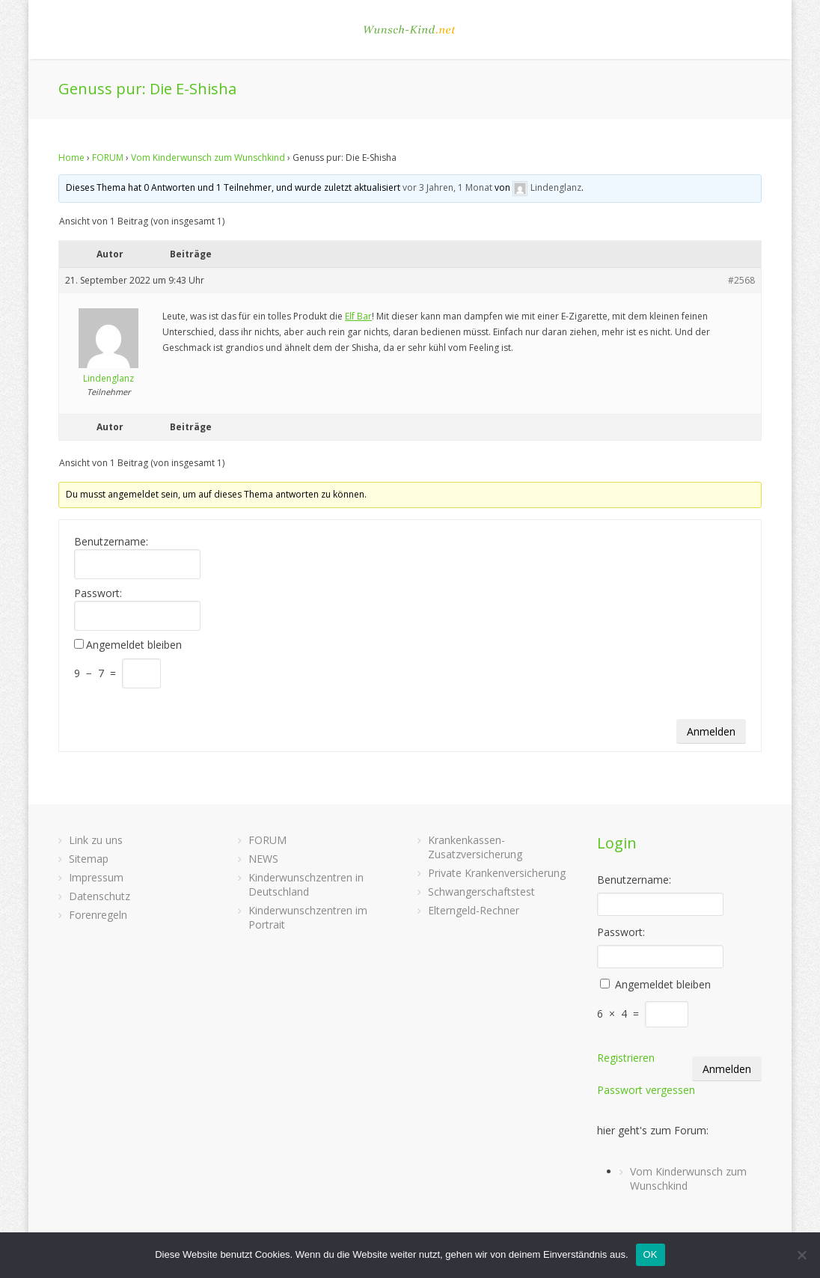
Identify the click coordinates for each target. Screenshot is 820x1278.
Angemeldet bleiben (134, 645)
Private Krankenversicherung (497, 873)
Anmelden (711, 731)
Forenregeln (98, 915)
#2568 (741, 280)
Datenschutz (99, 896)
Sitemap (88, 859)
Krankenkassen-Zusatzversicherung (475, 847)
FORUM (107, 157)
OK (650, 1254)
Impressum (96, 877)
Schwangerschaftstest (481, 891)
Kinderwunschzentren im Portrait (307, 917)
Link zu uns (96, 840)
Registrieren (626, 1058)
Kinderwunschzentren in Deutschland (306, 884)
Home (71, 157)
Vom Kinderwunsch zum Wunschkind (208, 157)
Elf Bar (358, 316)
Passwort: (98, 593)
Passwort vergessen (646, 1090)
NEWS (263, 859)
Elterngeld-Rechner (473, 910)
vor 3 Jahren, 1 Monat (447, 187)
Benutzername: (111, 541)
